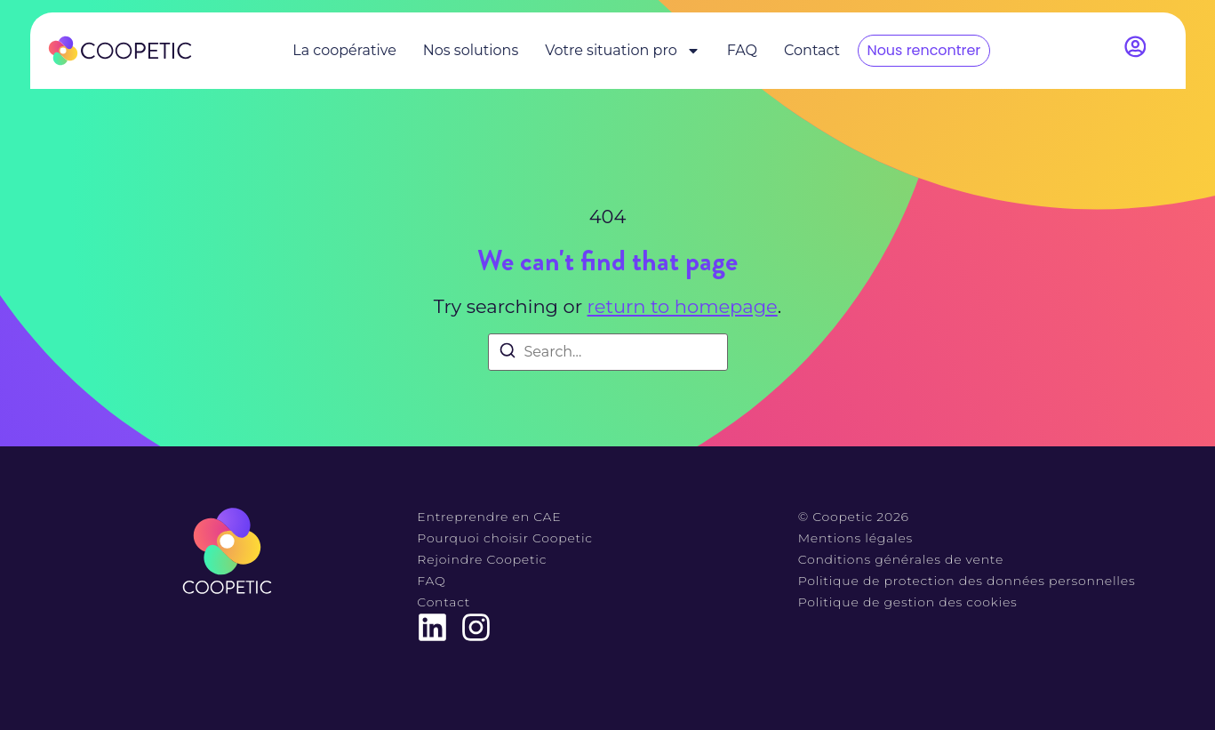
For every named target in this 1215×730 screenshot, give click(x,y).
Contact (812, 50)
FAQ (742, 50)
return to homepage (683, 306)
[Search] (507, 353)
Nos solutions (470, 50)
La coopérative (344, 50)
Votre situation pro (622, 50)
